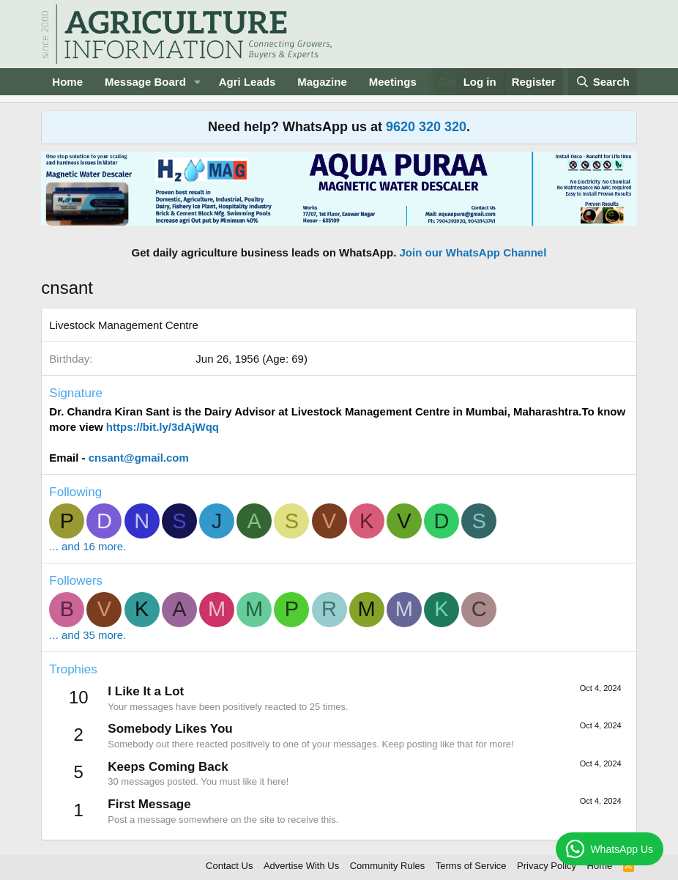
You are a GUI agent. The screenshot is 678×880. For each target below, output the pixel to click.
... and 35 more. (87, 635)
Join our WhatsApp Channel (473, 252)
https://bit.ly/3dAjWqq (161, 427)
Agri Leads (247, 81)
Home (67, 81)
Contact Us (229, 865)
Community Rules (387, 865)
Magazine (322, 81)
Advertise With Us (301, 865)
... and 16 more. (87, 546)
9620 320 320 (426, 126)
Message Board (145, 81)
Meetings (393, 81)
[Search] (602, 81)
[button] (197, 81)
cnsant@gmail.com (139, 457)
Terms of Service (471, 865)
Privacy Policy (546, 865)
